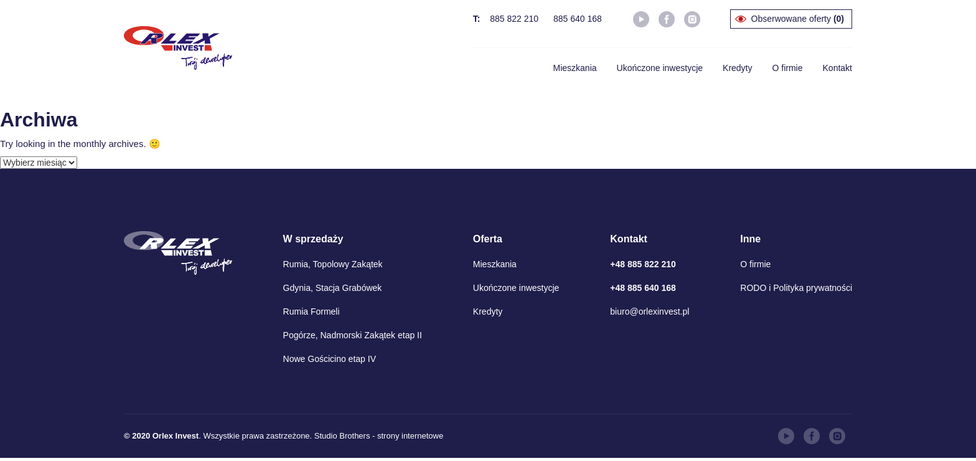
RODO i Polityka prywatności (796, 288)
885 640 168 (577, 19)
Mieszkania (575, 68)
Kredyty (737, 68)
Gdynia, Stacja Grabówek (332, 288)
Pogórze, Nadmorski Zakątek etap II (352, 335)
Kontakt (837, 68)
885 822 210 (514, 19)
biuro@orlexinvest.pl (649, 311)
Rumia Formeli (311, 311)
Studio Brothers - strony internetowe (378, 435)
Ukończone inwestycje (660, 68)
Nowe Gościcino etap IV (329, 359)
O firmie (787, 68)
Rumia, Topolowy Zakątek (333, 264)
